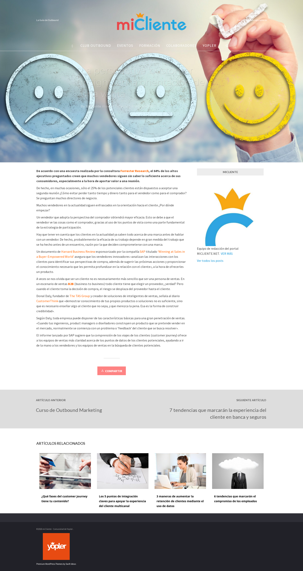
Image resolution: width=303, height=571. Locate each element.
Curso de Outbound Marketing (69, 410)
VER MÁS (227, 254)
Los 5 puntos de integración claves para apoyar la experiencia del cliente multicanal (122, 501)
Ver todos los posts (210, 261)
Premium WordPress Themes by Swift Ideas (56, 564)
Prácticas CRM (142, 107)
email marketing (117, 107)
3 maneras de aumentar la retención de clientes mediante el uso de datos (180, 501)
